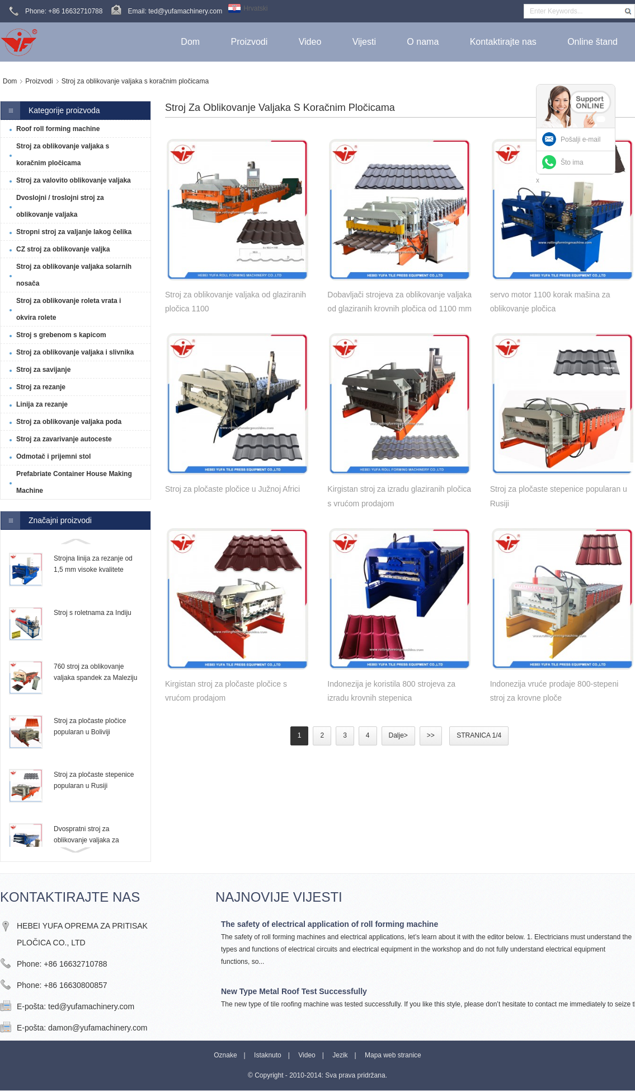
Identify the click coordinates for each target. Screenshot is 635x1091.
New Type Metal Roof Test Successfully (294, 991)
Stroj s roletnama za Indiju (92, 613)
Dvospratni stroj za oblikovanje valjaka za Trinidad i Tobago (86, 840)
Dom (10, 81)
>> (431, 735)
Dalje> (398, 735)
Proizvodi (39, 81)
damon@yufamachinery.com (97, 1027)
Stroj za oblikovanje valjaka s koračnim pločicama (135, 81)
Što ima (572, 162)
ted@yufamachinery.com (91, 1006)
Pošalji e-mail (580, 139)
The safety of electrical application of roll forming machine (329, 924)
